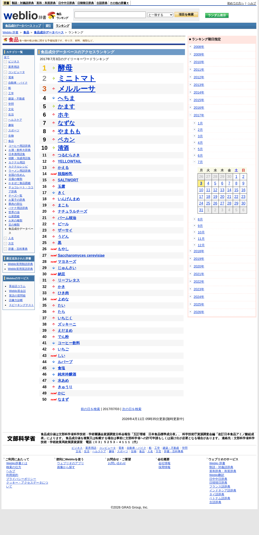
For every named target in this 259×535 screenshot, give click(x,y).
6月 (200, 155)
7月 (200, 162)
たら (61, 312)
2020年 (199, 266)
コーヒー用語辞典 (20, 145)
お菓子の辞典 (17, 199)
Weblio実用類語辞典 (20, 264)
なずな (66, 123)
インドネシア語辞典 (222, 490)
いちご (63, 349)
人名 (11, 238)
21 (229, 197)
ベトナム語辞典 (219, 498)
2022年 (199, 281)
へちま (66, 98)
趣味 (11, 125)
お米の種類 (15, 220)
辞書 (6, 3)
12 (215, 190)
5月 (200, 149)
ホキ (63, 115)
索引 (48, 25)
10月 (201, 232)
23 (243, 197)
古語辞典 (101, 3)
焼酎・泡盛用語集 (20, 158)
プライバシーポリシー (21, 479)
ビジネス (13, 61)
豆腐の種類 (15, 179)
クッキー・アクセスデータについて (27, 484)
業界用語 (13, 66)
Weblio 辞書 (10, 32)
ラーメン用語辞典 (20, 170)
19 (215, 197)
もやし (63, 249)
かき (61, 287)
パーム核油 (67, 218)
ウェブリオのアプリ (70, 463)
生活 (11, 114)
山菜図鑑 (14, 216)
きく (61, 193)
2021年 (199, 274)
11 (208, 190)
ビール (63, 224)
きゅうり (65, 387)
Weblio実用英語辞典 (20, 268)
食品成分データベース (49, 32)
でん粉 (63, 337)
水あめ (63, 380)
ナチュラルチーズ (72, 211)
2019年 (199, 259)
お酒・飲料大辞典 (20, 150)
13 (222, 190)
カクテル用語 (17, 162)
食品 (26, 32)
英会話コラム (17, 286)
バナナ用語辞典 (18, 208)
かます (66, 106)
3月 (200, 136)
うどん (63, 236)
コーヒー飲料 (69, 343)
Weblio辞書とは (16, 463)
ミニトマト (77, 78)
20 (222, 197)
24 (201, 203)
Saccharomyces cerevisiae (81, 255)
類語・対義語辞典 (23, 3)
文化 (11, 109)
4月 (200, 142)
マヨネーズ (67, 262)
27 (222, 203)
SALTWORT (68, 180)
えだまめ (65, 330)
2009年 (199, 54)
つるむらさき (69, 155)
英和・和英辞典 (46, 3)
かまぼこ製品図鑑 (20, 183)
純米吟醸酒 (67, 374)
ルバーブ (65, 362)
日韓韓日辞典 (85, 3)
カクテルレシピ (18, 166)
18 (208, 197)
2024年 (199, 297)
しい (61, 356)
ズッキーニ (67, 324)
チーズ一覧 (15, 195)
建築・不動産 (16, 98)
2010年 (199, 62)
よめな (63, 299)
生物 (11, 135)
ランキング (62, 25)
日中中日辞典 (66, 3)
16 (243, 190)
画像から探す (66, 467)
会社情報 (164, 463)
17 (201, 197)
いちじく (65, 318)
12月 (201, 245)
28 (229, 203)
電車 (11, 77)
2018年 (199, 251)
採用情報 (164, 467)
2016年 (199, 107)
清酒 (63, 148)
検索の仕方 (13, 467)
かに (61, 393)
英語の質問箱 (17, 295)
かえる (63, 168)
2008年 (199, 47)
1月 (200, 123)
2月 (200, 130)
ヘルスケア (15, 119)
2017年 (199, 115)
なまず (63, 399)
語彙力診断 (16, 300)
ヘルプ (252, 3)
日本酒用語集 (17, 154)
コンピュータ (16, 72)
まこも (63, 205)
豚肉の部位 (15, 204)
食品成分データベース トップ (22, 25)
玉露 (61, 186)
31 (201, 210)
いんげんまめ (69, 199)
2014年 (199, 92)
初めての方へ (235, 3)
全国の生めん (17, 174)
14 (229, 190)
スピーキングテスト (21, 305)
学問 (11, 104)
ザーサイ (65, 230)
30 (243, 203)
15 (236, 190)
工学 (11, 93)
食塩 (61, 368)
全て (6, 57)
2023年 (199, 289)
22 (236, 197)
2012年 (199, 77)
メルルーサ (76, 89)
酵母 (65, 68)
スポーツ (13, 130)
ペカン (66, 139)
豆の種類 (14, 224)
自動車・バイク (18, 82)
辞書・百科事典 (18, 248)
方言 (11, 243)
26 (215, 203)
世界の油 (14, 212)
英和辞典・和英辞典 (222, 471)
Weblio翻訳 (216, 475)
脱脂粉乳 (65, 174)
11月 (201, 239)
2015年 (199, 100)
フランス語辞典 (219, 486)
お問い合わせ (117, 463)
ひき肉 (63, 293)
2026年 (199, 312)
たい (61, 305)
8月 (200, 219)
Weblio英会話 (17, 291)
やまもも (69, 131)
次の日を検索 (131, 409)
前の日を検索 (90, 409)
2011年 (199, 69)
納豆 (61, 274)
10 (201, 190)
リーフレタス (69, 280)
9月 (200, 226)
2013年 (199, 85)
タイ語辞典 (216, 494)
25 (208, 203)
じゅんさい (67, 268)
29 (236, 203)
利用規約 (12, 475)
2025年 (199, 304)
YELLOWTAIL (69, 161)
